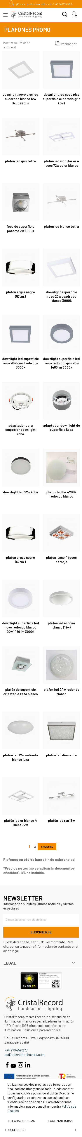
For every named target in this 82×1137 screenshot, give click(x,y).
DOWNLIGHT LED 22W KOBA (20, 492)
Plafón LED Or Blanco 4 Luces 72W (20, 822)
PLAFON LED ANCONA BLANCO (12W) (61, 625)
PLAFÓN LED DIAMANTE (61, 755)
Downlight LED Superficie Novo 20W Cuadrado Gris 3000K (20, 363)
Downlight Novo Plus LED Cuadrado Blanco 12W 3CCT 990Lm (20, 98)
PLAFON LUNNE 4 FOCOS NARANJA (61, 559)
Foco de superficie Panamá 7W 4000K (20, 228)
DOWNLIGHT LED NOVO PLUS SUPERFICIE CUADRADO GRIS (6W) (61, 98)
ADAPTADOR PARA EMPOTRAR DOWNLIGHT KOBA (20, 429)
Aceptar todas (60, 1121)
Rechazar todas (21, 1121)
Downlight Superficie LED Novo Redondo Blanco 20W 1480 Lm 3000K (20, 627)
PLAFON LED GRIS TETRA (20, 161)
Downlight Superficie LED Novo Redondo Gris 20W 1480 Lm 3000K (61, 363)
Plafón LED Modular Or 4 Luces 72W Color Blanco (61, 163)
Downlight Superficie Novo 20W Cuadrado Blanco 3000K (61, 296)
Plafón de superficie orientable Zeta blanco (20, 692)
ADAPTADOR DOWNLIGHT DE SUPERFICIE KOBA (61, 427)
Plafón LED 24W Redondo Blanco (61, 692)
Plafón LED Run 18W (61, 820)
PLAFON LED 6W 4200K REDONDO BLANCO (61, 494)
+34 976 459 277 (16, 1050)
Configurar (41, 1130)
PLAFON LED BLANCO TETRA (61, 226)
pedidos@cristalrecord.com (24, 1054)
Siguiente (47, 846)
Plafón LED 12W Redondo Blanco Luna (20, 757)
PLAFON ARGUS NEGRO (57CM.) (20, 294)
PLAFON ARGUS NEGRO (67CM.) (20, 559)
